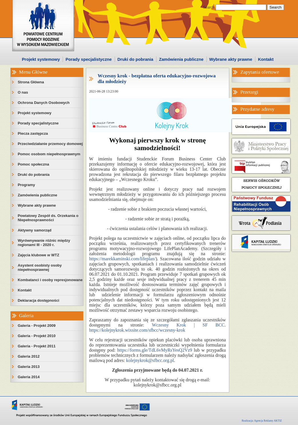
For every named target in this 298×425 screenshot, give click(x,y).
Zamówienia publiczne (181, 59)
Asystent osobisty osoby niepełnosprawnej (40, 267)
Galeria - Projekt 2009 (36, 325)
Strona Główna (31, 82)
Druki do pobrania (135, 59)
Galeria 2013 (29, 366)
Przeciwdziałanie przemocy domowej (50, 144)
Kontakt (266, 59)
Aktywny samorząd (34, 230)
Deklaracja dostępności (38, 300)
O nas (23, 92)
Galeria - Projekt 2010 (36, 336)
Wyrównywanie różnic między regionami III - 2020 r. (44, 242)
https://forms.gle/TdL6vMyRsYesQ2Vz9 (155, 350)
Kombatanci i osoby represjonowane (50, 280)
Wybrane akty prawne (230, 59)
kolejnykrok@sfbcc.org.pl (150, 360)
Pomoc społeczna (33, 164)
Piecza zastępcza (33, 133)
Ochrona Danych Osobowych (43, 102)
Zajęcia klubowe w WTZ (38, 255)
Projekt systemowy (41, 59)
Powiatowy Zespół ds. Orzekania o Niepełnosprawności (48, 217)
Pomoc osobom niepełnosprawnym (49, 154)
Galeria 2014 (29, 377)
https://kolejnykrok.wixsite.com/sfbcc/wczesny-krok (137, 330)
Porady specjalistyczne (88, 59)
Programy (26, 185)
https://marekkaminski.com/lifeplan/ (122, 258)
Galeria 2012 (29, 356)
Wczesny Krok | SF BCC (188, 325)
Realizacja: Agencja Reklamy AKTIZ (262, 420)
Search (208, 7)
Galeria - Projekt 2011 (36, 346)
